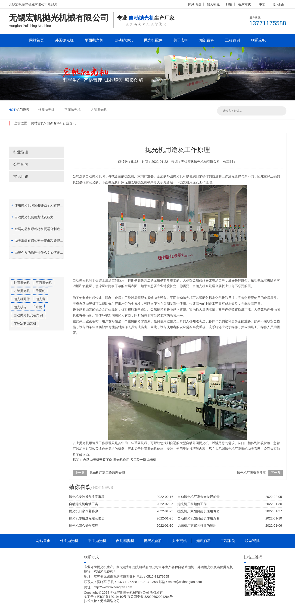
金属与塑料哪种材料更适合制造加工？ (42, 229)
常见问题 (20, 176)
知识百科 (206, 40)
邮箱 (229, 4)
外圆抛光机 (64, 40)
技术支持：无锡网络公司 (102, 601)
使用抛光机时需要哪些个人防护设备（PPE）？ (49, 205)
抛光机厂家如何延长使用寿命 (198, 511)
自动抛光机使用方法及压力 (34, 217)
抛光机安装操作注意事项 (87, 497)
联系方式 (244, 4)
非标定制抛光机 (25, 323)
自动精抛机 (123, 40)
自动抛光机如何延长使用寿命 (198, 518)
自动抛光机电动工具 (83, 504)
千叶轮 (37, 307)
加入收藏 (213, 4)
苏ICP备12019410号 (112, 597)
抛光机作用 (121, 460)
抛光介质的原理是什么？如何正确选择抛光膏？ (49, 252)
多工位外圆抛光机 (143, 460)
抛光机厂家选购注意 (251, 472)
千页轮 (40, 291)
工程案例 (232, 40)
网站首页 (36, 40)
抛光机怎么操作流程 (83, 525)
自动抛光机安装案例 (28, 315)
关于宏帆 (180, 40)
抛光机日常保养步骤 (83, 511)
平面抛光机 (94, 40)
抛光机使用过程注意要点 (87, 518)
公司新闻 (20, 164)
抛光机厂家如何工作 (192, 504)
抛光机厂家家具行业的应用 (196, 525)
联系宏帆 (258, 40)
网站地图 (194, 4)
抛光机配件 (153, 40)
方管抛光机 (99, 110)
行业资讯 (69, 123)
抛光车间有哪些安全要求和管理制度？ (42, 241)
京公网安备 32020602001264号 (150, 597)
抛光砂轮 (20, 307)
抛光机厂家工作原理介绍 (107, 472)
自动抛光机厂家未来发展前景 (198, 497)
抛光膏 (40, 299)
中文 (262, 4)
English (278, 4)
